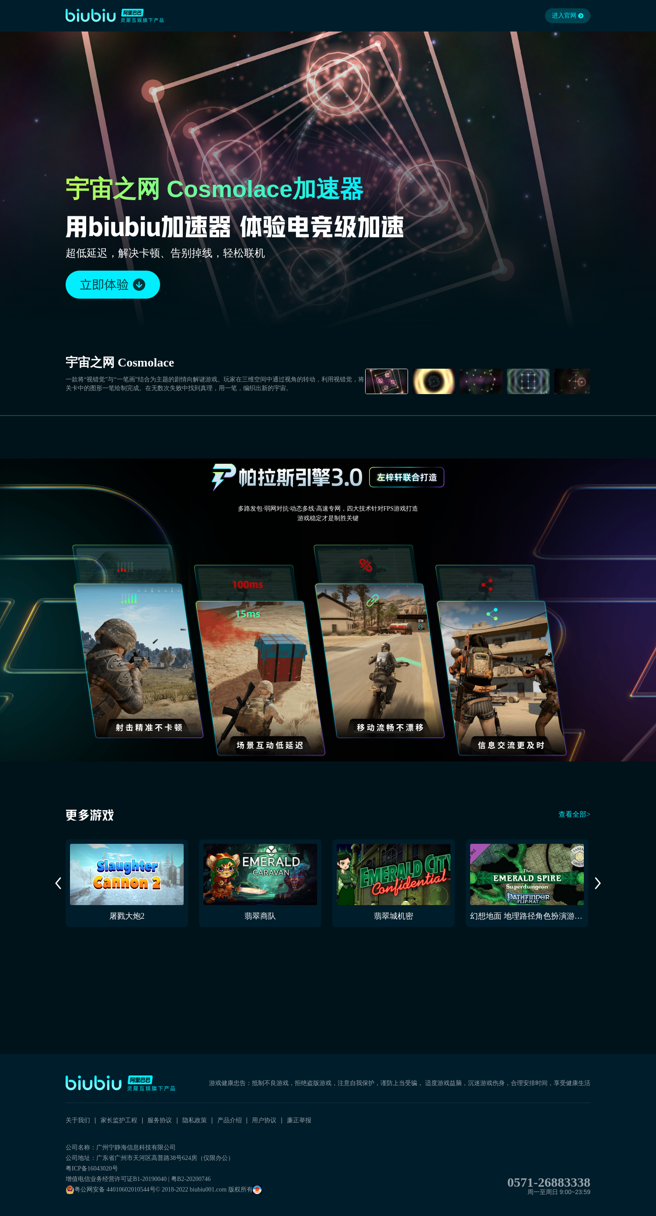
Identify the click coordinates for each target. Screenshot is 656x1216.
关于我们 (78, 1120)
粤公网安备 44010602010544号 (111, 1189)
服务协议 (159, 1120)
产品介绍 (229, 1120)
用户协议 (264, 1120)
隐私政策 (194, 1120)
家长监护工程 (119, 1120)
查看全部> (574, 814)
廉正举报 (299, 1120)
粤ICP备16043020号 (92, 1168)
